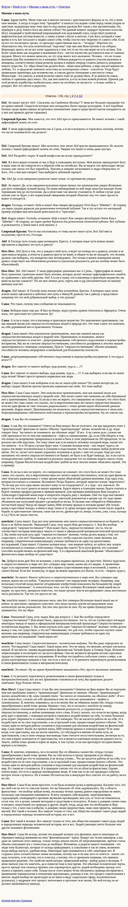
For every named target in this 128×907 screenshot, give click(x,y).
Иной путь (19, 6)
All (80, 96)
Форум (5, 6)
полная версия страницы (16, 900)
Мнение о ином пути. (42, 6)
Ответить (64, 6)
